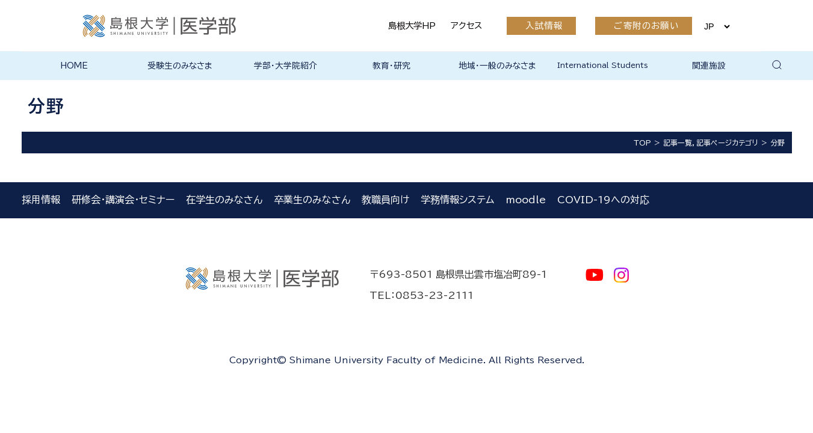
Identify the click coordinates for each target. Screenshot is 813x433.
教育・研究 (391, 65)
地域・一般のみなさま (497, 65)
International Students (602, 65)
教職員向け (385, 199)
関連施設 (709, 65)
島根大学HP (412, 25)
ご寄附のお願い (646, 25)
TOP (642, 142)
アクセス (466, 25)
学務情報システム (457, 199)
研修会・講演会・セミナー (123, 199)
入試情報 (544, 25)
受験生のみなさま (179, 65)
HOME (74, 65)
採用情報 (41, 199)
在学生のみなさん (224, 199)
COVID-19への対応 (603, 199)
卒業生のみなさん (312, 199)
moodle (526, 199)
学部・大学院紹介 (285, 65)
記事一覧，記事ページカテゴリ (710, 142)
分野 (777, 142)
